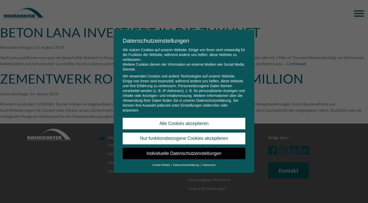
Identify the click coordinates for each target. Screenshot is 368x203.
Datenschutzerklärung (213, 96)
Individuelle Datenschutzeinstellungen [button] (184, 149)
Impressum (209, 160)
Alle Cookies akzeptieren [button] (184, 119)
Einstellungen (191, 101)
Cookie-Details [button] (161, 160)
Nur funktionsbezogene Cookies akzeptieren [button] (184, 134)
